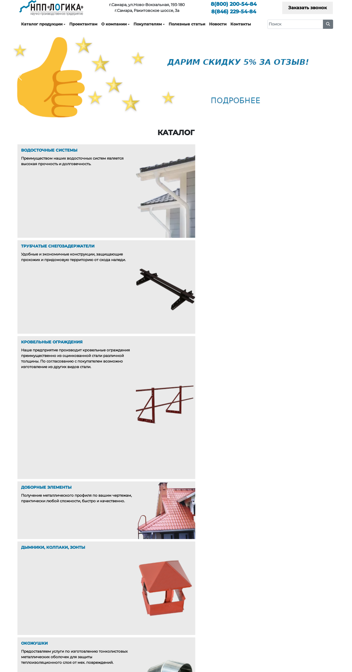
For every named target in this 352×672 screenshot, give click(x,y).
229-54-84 (233, 11)
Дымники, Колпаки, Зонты (141, 631)
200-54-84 (234, 4)
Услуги (214, 610)
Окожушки (128, 638)
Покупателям (147, 24)
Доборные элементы (137, 624)
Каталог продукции (42, 24)
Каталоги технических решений (303, 603)
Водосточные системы (138, 603)
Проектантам (83, 24)
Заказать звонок (307, 7)
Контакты (240, 24)
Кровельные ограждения (141, 617)
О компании (114, 24)
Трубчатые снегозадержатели (145, 610)
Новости (218, 24)
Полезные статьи (187, 24)
